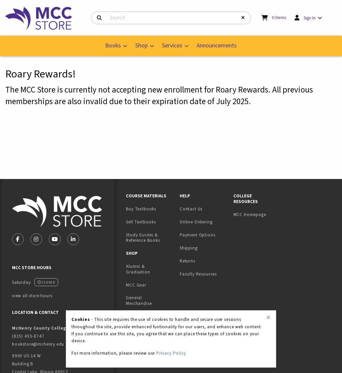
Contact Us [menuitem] (191, 209)
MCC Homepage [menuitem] (249, 214)
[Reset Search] (243, 18)
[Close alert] (268, 317)
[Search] (99, 18)
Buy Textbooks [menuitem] (141, 209)
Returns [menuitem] (187, 261)
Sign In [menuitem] (310, 18)
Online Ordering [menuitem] (196, 222)
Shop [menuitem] (141, 45)
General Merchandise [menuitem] (139, 301)
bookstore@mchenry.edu (38, 344)
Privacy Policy (171, 353)
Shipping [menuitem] (189, 248)
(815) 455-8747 (28, 336)
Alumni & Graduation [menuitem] (138, 269)
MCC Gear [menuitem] (136, 285)
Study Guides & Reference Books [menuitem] (143, 238)
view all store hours (32, 296)
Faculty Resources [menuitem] (198, 274)
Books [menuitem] (113, 45)
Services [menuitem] (172, 45)
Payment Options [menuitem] (197, 235)
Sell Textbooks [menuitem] (141, 222)
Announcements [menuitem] (217, 45)
